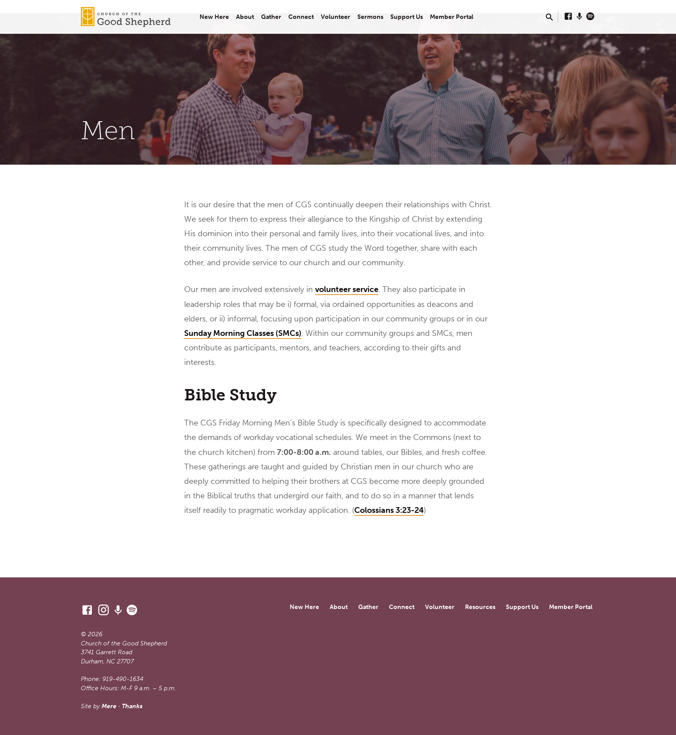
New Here (214, 17)
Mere (109, 706)
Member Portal (451, 17)
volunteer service (346, 289)
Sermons (370, 17)
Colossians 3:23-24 (389, 510)
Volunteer (335, 17)
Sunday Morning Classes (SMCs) (243, 333)
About (245, 17)
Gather (271, 17)
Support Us (406, 17)
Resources (480, 607)
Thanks (132, 706)
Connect (301, 17)
